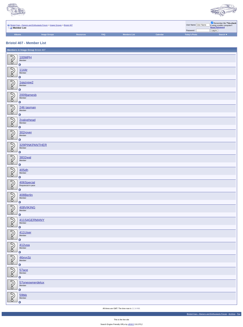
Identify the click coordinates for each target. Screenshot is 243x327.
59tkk (23, 295)
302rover (25, 132)
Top (238, 314)
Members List (129, 34)
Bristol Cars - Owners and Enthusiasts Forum (29, 25)
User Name (191, 25)
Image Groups (56, 25)
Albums (17, 34)
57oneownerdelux (31, 282)
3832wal (25, 157)
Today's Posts (191, 34)
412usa (24, 245)
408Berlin (26, 195)
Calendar (160, 34)
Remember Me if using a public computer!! (223, 25)
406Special (27, 182)
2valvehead (27, 120)
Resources (81, 34)
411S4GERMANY (31, 220)
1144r (23, 70)
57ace (23, 270)
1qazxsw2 (26, 82)
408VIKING (27, 207)
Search (222, 34)
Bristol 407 (68, 25)
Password (190, 30)
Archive (232, 314)
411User (25, 232)
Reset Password (217, 27)
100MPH (25, 57)
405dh (23, 170)
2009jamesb (28, 95)
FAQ (103, 34)
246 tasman (27, 107)
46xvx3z (25, 257)
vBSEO (131, 324)
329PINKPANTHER (33, 145)
